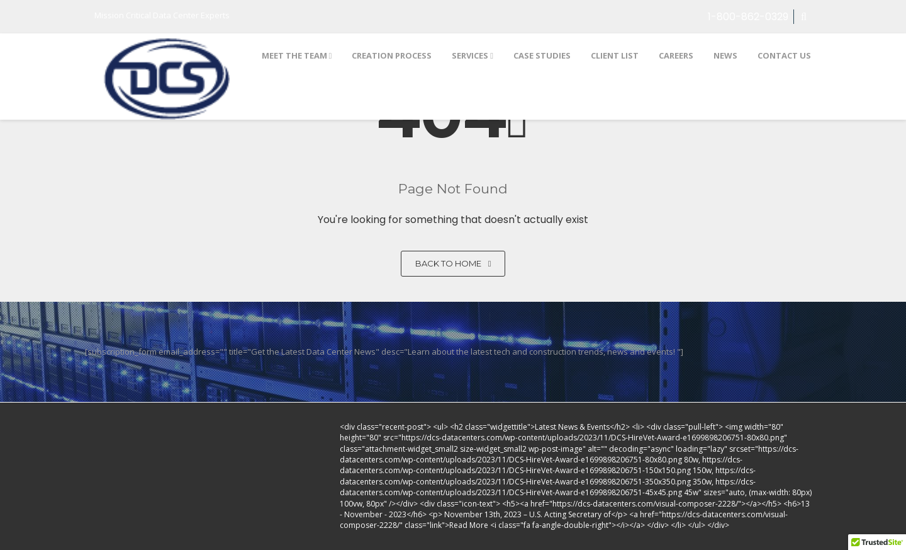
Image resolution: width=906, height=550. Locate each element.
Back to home (453, 263)
